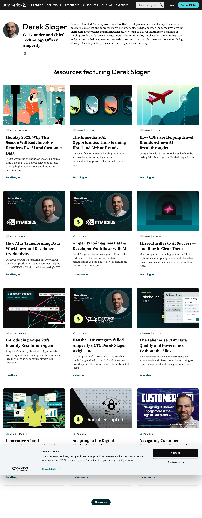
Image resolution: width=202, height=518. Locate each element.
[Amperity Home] (16, 5)
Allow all (176, 495)
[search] (161, 5)
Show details (48, 511)
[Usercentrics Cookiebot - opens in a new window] (20, 511)
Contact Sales (188, 5)
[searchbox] (147, 5)
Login (172, 4)
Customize (176, 504)
